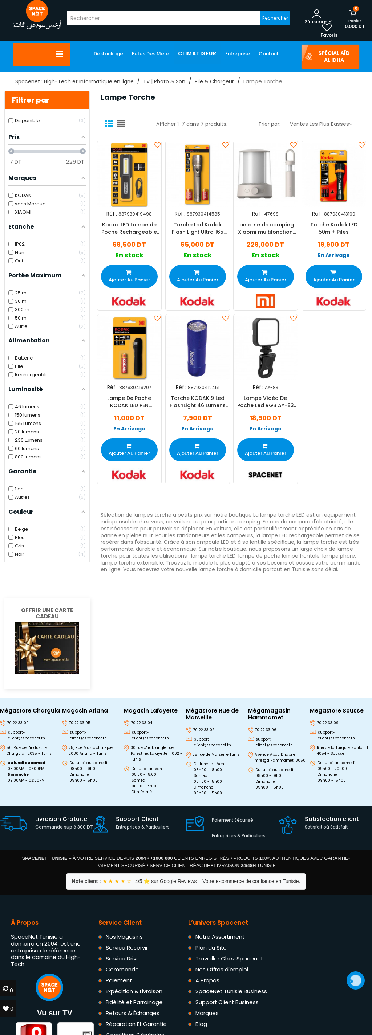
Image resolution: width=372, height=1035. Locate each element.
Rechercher (275, 18)
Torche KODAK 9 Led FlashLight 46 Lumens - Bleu (197, 401)
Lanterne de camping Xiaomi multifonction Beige (265, 228)
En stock (129, 255)
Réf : (111, 213)
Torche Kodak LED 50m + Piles (333, 228)
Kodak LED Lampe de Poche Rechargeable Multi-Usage (129, 228)
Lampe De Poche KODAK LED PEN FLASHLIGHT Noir (129, 401)
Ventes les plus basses (321, 124)
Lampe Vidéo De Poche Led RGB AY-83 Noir (265, 401)
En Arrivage (333, 255)
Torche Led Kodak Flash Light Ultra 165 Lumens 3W (197, 228)
